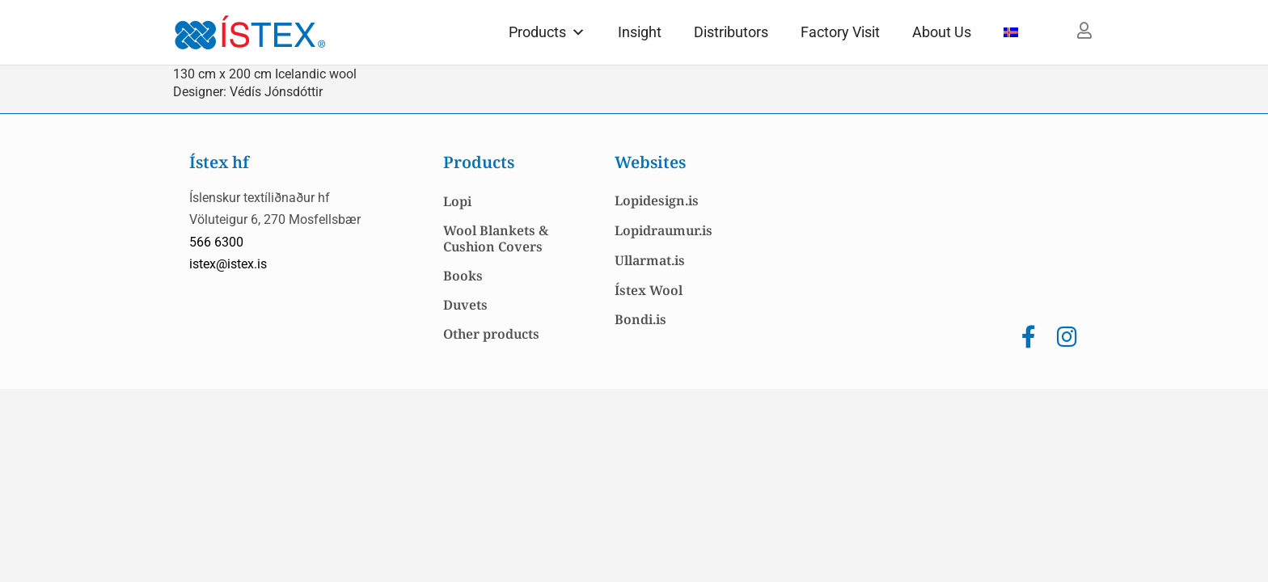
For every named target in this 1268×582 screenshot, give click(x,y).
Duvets (465, 305)
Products (547, 31)
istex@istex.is (228, 264)
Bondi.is (640, 319)
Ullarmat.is (650, 260)
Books (463, 276)
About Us (941, 31)
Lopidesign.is (657, 200)
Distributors (731, 31)
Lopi (457, 201)
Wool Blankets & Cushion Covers (495, 238)
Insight (639, 31)
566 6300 (216, 242)
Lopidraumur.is (663, 230)
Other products (491, 334)
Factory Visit (840, 31)
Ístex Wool (649, 290)
